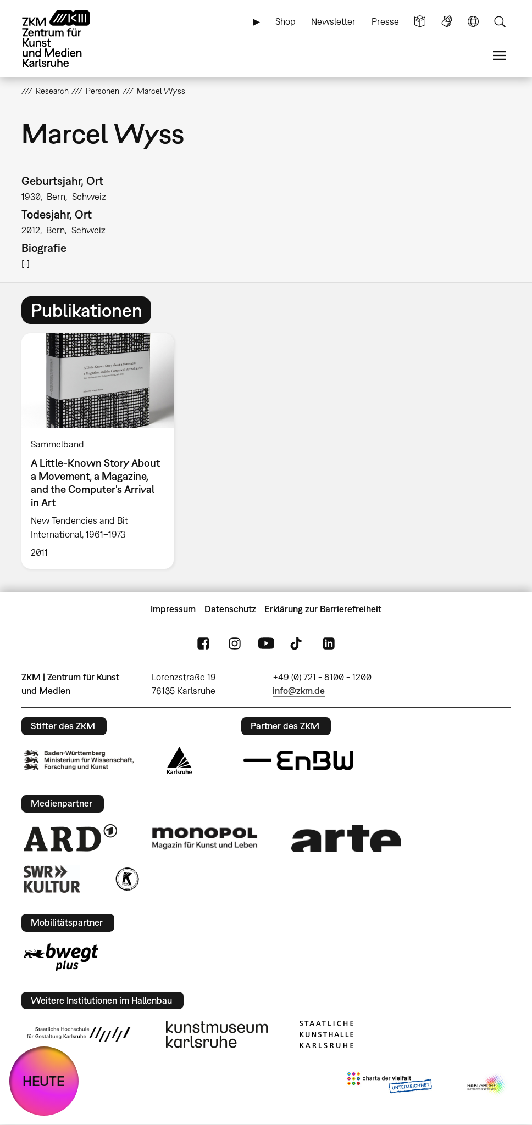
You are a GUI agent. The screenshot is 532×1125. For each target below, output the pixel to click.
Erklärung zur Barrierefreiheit (322, 608)
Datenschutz (230, 608)
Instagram (235, 643)
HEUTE (44, 1081)
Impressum (173, 608)
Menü (500, 55)
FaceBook (203, 643)
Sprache (473, 21)
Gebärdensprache (447, 21)
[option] (102, 451)
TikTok (297, 643)
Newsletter (333, 21)
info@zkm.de (299, 690)
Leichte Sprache (420, 21)
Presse (385, 21)
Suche (500, 21)
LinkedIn (329, 643)
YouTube (266, 643)
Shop (285, 21)
